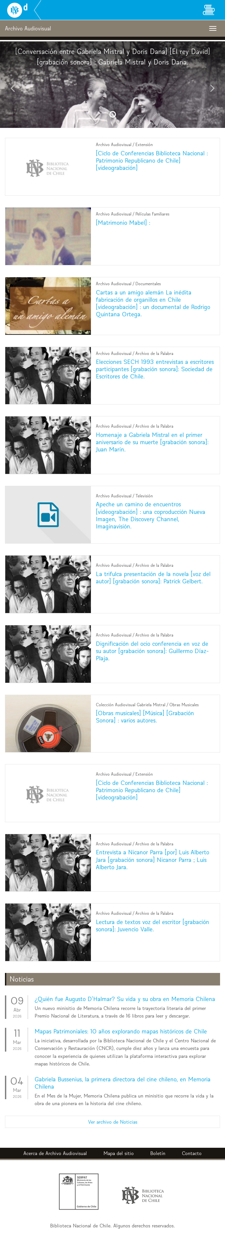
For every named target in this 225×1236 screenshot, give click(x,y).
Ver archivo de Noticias (112, 1122)
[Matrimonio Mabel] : (123, 222)
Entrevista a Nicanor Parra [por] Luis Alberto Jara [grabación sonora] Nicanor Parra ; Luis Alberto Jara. (152, 859)
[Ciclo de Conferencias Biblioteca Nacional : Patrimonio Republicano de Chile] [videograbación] (152, 160)
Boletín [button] (157, 1153)
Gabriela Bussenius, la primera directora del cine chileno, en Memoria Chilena (123, 1082)
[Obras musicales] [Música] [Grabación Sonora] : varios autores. (145, 716)
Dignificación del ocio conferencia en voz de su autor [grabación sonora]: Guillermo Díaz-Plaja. (152, 651)
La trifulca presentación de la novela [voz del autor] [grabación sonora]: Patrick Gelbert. (153, 577)
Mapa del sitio (118, 1153)
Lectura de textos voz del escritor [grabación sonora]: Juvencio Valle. (152, 925)
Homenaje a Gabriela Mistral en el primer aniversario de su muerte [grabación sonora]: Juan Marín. (152, 442)
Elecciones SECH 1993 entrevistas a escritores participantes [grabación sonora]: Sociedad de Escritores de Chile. (155, 369)
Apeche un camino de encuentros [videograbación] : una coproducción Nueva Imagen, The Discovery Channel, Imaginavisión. (150, 515)
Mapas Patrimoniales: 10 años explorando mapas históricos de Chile (121, 1031)
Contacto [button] (192, 1153)
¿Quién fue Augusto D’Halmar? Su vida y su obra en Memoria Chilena (125, 999)
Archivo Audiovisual (66, 1153)
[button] (17, 84)
